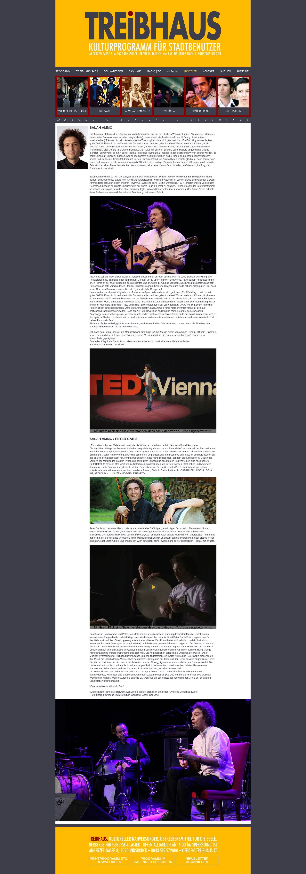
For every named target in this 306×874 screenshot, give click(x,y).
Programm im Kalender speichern (153, 860)
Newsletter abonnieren (197, 860)
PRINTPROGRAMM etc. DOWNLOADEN (109, 860)
